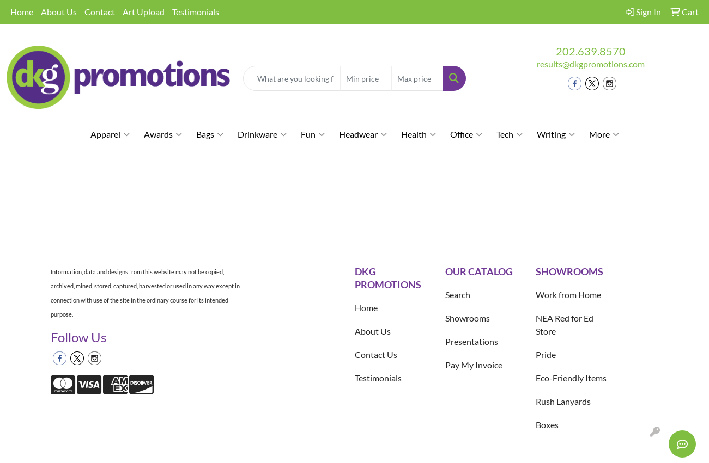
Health (418, 134)
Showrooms (467, 318)
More (604, 134)
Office (466, 134)
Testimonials (195, 12)
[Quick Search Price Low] (366, 78)
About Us (59, 12)
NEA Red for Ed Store (564, 324)
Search (457, 294)
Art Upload (144, 12)
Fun (313, 134)
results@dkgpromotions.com (591, 64)
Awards (163, 134)
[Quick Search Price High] (417, 78)
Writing (556, 134)
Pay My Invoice (473, 365)
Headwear (363, 134)
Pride (546, 354)
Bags (209, 134)
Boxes (547, 424)
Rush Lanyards (563, 401)
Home (21, 12)
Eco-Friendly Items (571, 378)
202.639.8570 (591, 51)
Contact (99, 12)
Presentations (471, 341)
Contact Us (376, 354)
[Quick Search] (292, 78)
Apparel (110, 134)
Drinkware (262, 134)
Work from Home (568, 294)
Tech (509, 134)
